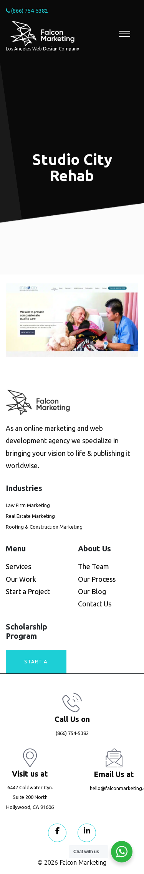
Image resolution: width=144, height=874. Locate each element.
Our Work (21, 579)
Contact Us (94, 604)
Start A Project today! (36, 666)
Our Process (97, 579)
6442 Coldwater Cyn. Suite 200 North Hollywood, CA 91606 (30, 797)
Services (18, 566)
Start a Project (28, 591)
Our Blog (92, 591)
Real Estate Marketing (30, 516)
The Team (93, 566)
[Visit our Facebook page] (57, 833)
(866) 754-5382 (27, 11)
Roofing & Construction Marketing (44, 526)
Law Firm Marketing (28, 505)
